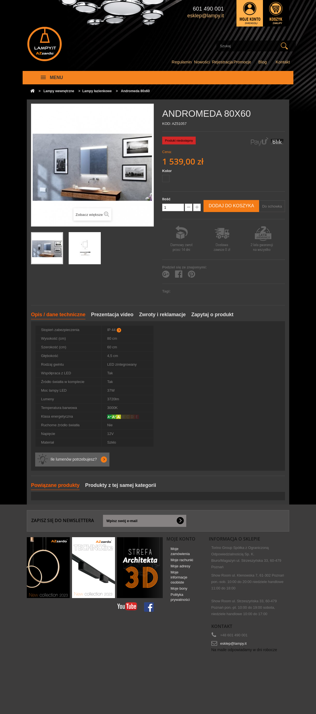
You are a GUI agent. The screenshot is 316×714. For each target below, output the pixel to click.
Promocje (242, 61)
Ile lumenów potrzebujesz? (74, 459)
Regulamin (182, 61)
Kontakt (283, 61)
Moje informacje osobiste (179, 579)
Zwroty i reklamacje (162, 314)
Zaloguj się (249, 13)
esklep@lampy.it (233, 643)
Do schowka (272, 206)
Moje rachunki (182, 562)
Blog (262, 61)
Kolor (167, 171)
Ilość (166, 199)
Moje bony (179, 591)
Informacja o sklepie (234, 539)
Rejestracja (222, 61)
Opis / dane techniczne (58, 314)
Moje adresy (180, 568)
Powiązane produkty (55, 485)
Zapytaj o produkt (212, 314)
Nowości (202, 61)
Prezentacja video (112, 314)
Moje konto (180, 539)
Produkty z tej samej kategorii (120, 485)
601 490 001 (208, 9)
